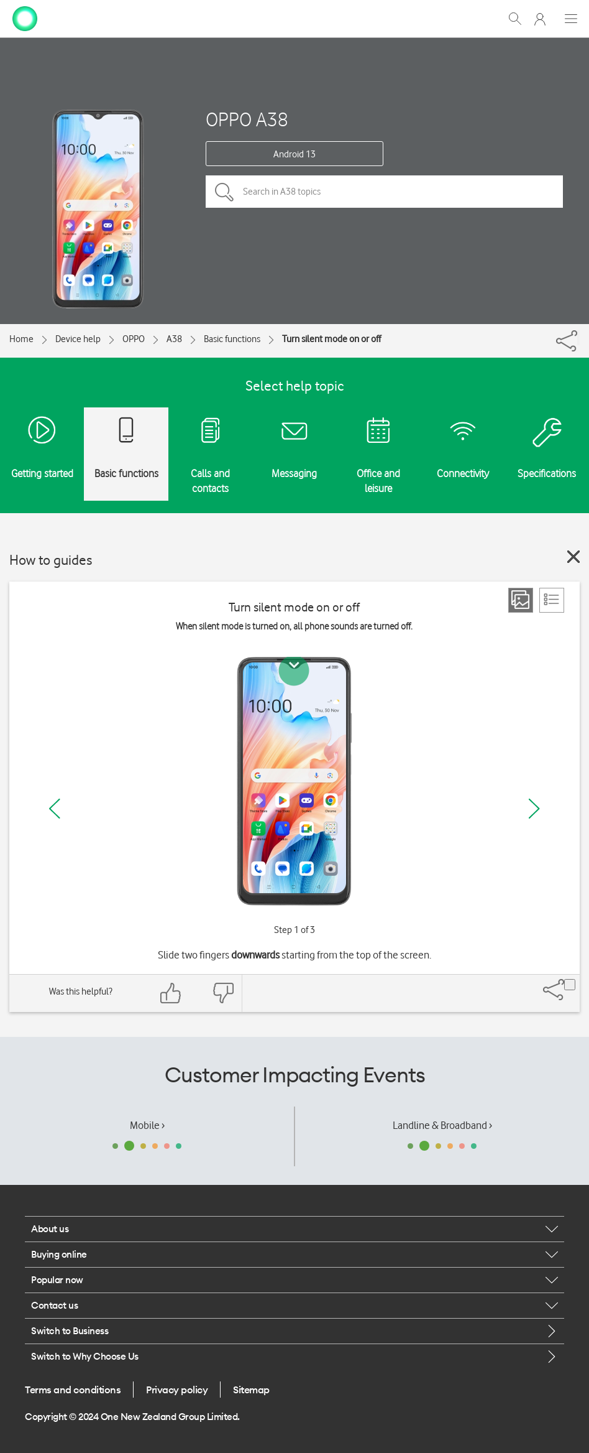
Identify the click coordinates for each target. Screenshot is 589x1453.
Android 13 (294, 154)
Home (21, 339)
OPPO (133, 339)
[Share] (578, 337)
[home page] (25, 17)
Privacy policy (177, 1389)
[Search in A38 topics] (384, 191)
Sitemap (251, 1389)
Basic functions (232, 339)
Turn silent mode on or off (331, 339)
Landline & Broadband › (442, 1125)
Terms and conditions (73, 1389)
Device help (78, 339)
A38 (174, 339)
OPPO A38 (247, 119)
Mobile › (147, 1125)
